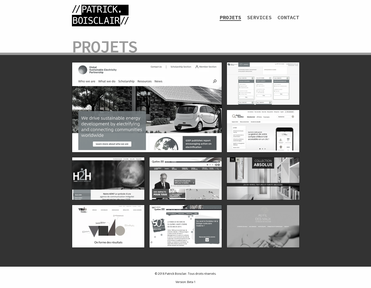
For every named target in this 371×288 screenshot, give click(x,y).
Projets (230, 17)
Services (259, 17)
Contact (288, 17)
